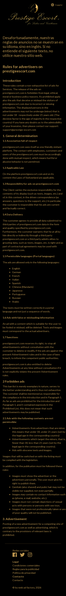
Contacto (17, 580)
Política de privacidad (24, 572)
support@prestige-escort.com (19, 129)
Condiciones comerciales (26, 565)
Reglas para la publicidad (25, 569)
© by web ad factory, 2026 (26, 587)
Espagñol (58, 5)
